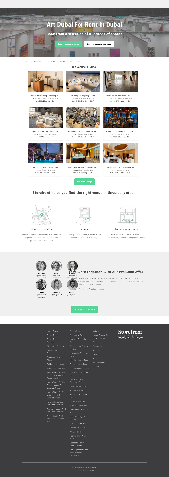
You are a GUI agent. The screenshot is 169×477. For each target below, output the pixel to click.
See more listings (84, 182)
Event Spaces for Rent (78, 406)
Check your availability (84, 309)
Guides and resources (55, 364)
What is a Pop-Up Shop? (56, 368)
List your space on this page (99, 44)
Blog (95, 342)
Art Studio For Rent (77, 432)
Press (95, 359)
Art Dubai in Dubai (72, 61)
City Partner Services (55, 346)
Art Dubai (58, 61)
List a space (97, 331)
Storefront (29, 61)
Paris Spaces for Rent (78, 364)
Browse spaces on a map (68, 44)
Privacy (96, 367)
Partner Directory (54, 335)
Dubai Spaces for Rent (79, 386)
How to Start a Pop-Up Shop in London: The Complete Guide (56, 385)
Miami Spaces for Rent (79, 360)
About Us (96, 350)
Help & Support (99, 354)
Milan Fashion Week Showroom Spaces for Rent (55, 419)
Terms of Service (99, 363)
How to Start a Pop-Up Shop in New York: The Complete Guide (56, 375)
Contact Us (97, 346)
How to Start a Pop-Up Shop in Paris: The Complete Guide (56, 395)
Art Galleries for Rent (78, 402)
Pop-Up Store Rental (78, 391)
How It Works (52, 331)
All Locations (75, 331)
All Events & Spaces (78, 335)
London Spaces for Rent (79, 368)
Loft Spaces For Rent (78, 424)
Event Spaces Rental (43, 61)
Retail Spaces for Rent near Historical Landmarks (79, 453)
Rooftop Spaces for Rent (79, 428)
